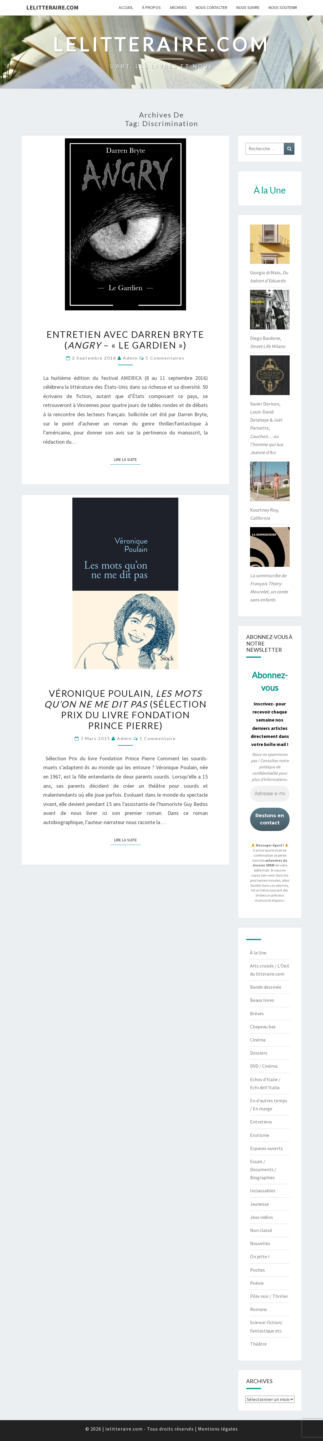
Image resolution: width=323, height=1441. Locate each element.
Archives (178, 7)
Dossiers (258, 1053)
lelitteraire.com (52, 7)
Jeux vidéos (261, 1217)
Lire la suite (127, 459)
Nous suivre (248, 7)
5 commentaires (165, 357)
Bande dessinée (265, 987)
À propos (151, 7)
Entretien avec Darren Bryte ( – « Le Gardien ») (125, 339)
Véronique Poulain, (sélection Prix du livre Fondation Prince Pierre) (125, 709)
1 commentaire (158, 738)
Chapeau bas (263, 1027)
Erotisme (259, 1135)
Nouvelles (260, 1243)
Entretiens (261, 1122)
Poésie (257, 1283)
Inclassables (262, 1191)
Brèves (257, 1013)
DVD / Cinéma (263, 1066)
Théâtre (258, 1344)
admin (130, 357)
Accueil (126, 7)
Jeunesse (259, 1204)
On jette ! (259, 1256)
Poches (257, 1270)
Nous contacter (211, 7)
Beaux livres (262, 1000)
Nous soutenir (283, 7)
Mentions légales (218, 1429)
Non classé (261, 1230)
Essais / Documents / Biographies (263, 1169)
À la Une (258, 953)
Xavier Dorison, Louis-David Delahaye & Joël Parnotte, (266, 428)
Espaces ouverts (266, 1148)
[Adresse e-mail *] (270, 794)
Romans (258, 1309)
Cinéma (258, 1040)
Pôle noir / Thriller (269, 1296)
